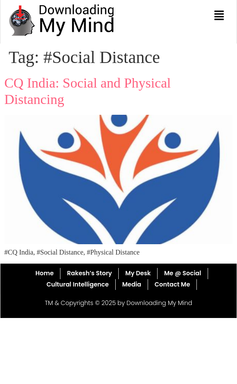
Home (44, 273)
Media (131, 284)
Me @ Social (182, 273)
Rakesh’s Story (89, 273)
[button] (219, 15)
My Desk (138, 273)
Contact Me (172, 284)
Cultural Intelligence (78, 284)
